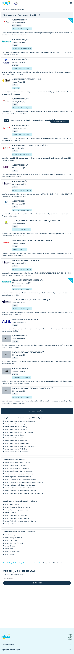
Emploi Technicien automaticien (16, 515)
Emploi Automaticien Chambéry (16, 427)
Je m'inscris (37, 583)
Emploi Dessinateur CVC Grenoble (17, 468)
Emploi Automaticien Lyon (14, 438)
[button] (71, 3)
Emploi (11, 563)
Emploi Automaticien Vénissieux (16, 449)
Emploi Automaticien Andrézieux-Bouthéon (20, 421)
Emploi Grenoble (10, 546)
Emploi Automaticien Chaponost (16, 429)
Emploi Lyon (9, 549)
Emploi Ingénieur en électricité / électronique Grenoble (24, 482)
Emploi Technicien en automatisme (17, 518)
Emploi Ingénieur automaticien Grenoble (19, 474)
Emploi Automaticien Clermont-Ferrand (19, 432)
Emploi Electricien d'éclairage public (17, 507)
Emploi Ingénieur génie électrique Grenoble (20, 485)
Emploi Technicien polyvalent (15, 524)
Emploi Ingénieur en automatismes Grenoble (20, 479)
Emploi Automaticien (12, 504)
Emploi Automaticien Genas (14, 435)
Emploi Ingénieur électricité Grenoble (18, 477)
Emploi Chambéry (11, 540)
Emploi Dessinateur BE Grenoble (16, 466)
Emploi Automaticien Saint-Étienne (17, 443)
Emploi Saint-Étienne (12, 552)
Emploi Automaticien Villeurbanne (17, 452)
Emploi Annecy (10, 535)
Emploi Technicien (11, 513)
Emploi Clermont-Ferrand (14, 543)
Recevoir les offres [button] (59, 121)
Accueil (5, 563)
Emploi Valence (10, 554)
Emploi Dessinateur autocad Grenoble (18, 463)
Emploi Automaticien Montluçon (16, 441)
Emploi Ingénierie (20, 563)
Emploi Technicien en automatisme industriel (20, 521)
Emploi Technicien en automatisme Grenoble (20, 491)
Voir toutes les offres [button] (37, 411)
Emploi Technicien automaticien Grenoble (19, 488)
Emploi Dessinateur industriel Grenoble (18, 471)
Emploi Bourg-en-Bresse (13, 538)
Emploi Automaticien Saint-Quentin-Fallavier (20, 446)
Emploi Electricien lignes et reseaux (17, 510)
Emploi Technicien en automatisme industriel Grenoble (24, 493)
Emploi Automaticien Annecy (15, 424)
